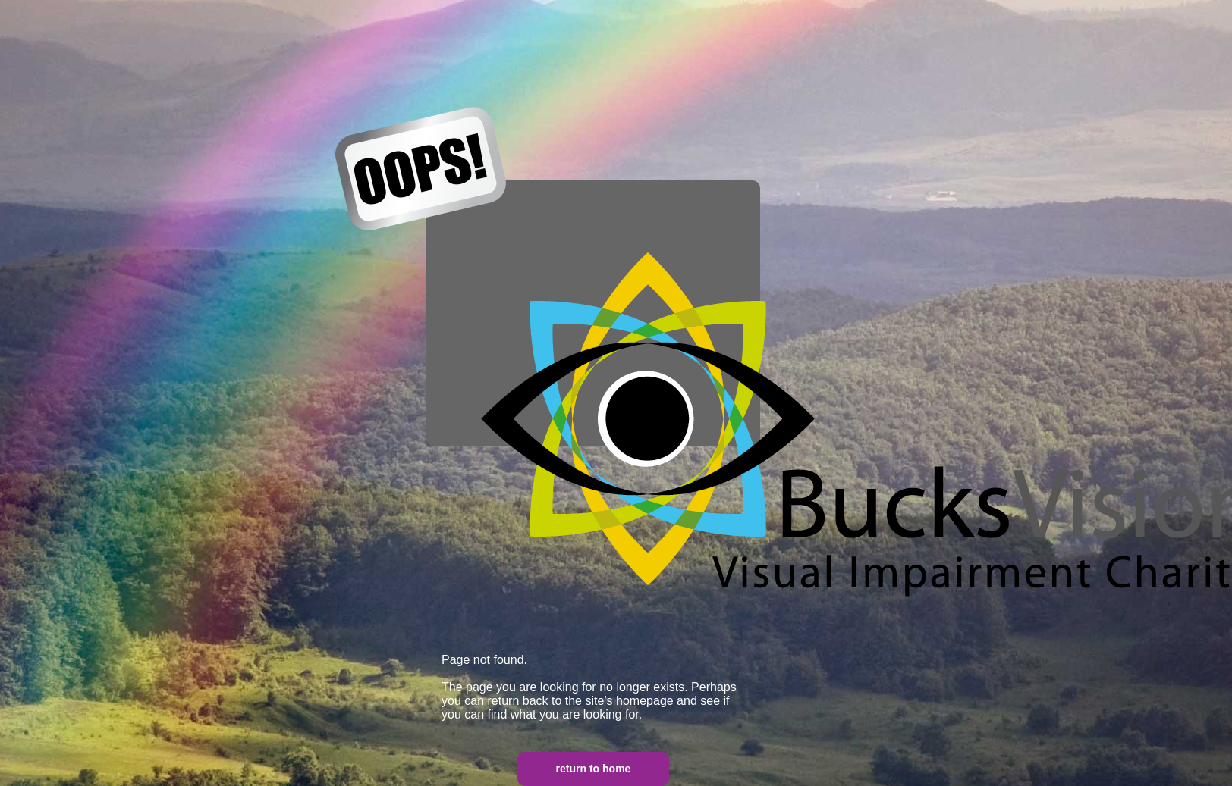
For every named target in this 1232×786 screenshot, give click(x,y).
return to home (593, 769)
